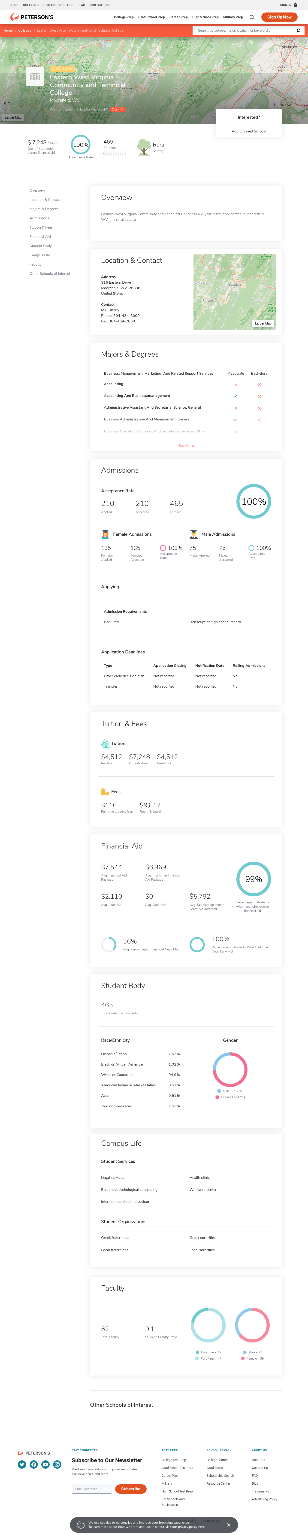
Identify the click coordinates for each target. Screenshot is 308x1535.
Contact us (99, 5)
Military (167, 1483)
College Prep (124, 17)
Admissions (39, 218)
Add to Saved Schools (249, 131)
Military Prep (233, 17)
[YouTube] (45, 1464)
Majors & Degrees (44, 208)
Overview (37, 190)
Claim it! (117, 109)
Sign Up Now (279, 17)
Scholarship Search (220, 1475)
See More (186, 445)
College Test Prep (174, 1460)
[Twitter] (22, 1464)
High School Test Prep (177, 1491)
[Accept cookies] (225, 1524)
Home (8, 30)
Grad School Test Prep (177, 1468)
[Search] (252, 17)
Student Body (41, 245)
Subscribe (130, 1488)
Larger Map (13, 117)
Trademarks (260, 1491)
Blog (14, 5)
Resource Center (218, 1483)
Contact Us (260, 1468)
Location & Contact (45, 199)
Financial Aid (40, 236)
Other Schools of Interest (50, 273)
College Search (217, 1460)
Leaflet (252, 39)
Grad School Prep (151, 17)
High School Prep (205, 17)
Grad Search (215, 1468)
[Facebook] (34, 1464)
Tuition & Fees (41, 227)
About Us (258, 1460)
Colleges (24, 30)
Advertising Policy (264, 1499)
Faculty (35, 264)
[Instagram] (57, 1464)
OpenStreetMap (276, 39)
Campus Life (40, 255)
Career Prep (178, 17)
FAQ (82, 5)
